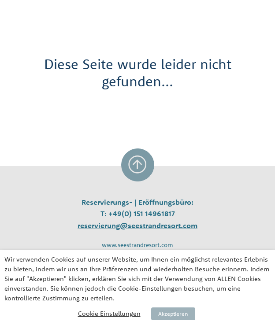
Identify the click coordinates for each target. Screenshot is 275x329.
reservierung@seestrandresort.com (137, 225)
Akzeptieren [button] (173, 313)
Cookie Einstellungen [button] (109, 313)
